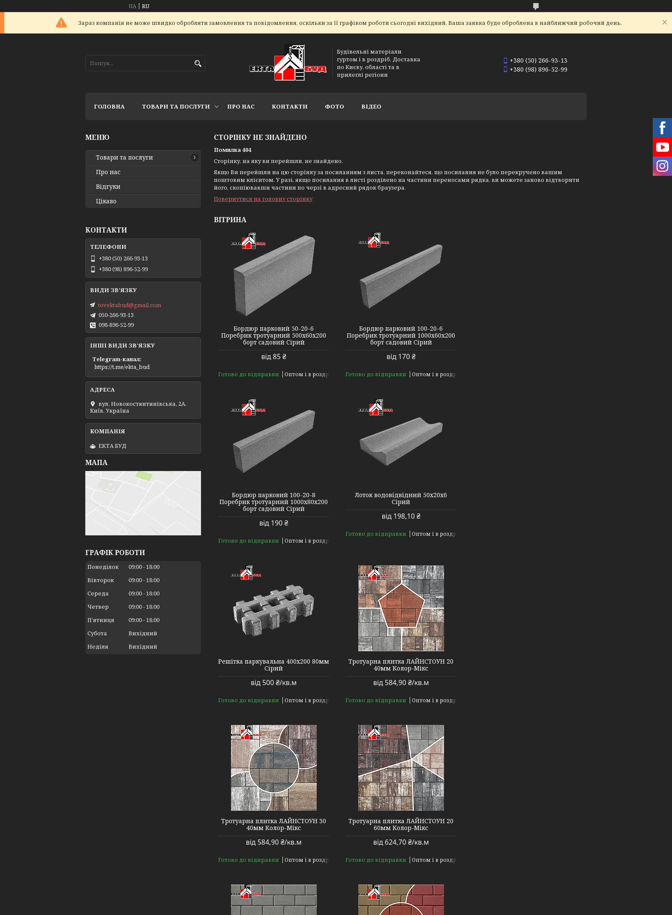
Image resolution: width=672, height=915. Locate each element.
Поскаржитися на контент (309, 906)
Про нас (241, 106)
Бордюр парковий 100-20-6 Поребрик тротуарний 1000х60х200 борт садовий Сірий (400, 335)
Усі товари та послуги (547, 875)
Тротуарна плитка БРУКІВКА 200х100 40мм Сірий (527, 658)
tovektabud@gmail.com (129, 305)
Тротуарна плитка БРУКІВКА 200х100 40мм (273, 817)
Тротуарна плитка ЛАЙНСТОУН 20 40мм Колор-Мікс (526, 498)
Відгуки (108, 186)
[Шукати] (197, 63)
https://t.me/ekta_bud (122, 366)
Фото (334, 106)
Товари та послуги (176, 106)
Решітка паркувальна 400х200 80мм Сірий (400, 498)
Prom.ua (383, 899)
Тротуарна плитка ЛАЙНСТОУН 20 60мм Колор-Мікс (400, 658)
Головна (109, 106)
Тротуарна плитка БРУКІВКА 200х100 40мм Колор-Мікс (527, 817)
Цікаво (106, 201)
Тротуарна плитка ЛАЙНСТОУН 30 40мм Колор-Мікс (273, 658)
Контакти (290, 106)
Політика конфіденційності (392, 906)
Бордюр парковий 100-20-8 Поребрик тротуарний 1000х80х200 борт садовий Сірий (527, 335)
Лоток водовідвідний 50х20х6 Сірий (274, 498)
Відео (371, 106)
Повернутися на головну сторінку (263, 198)
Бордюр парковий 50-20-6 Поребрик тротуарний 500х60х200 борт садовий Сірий (273, 335)
